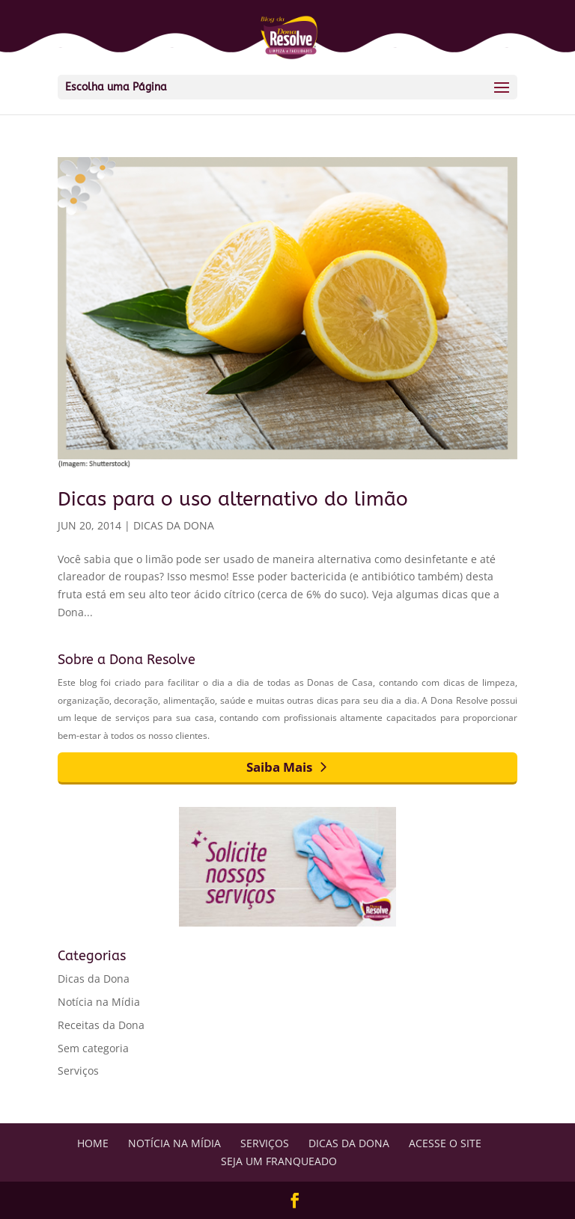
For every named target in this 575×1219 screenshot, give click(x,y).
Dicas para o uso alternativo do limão (233, 499)
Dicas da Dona (173, 525)
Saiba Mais (279, 767)
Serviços (78, 1070)
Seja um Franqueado (279, 1161)
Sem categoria (93, 1048)
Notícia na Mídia (99, 1002)
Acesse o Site (445, 1143)
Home (93, 1143)
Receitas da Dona (101, 1025)
